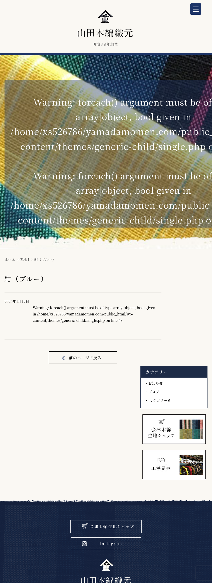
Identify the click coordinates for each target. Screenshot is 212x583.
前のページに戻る (82, 370)
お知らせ (175, 300)
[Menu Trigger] (195, 9)
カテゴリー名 (179, 317)
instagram (111, 446)
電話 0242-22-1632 (106, 513)
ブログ (173, 308)
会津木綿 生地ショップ (112, 429)
